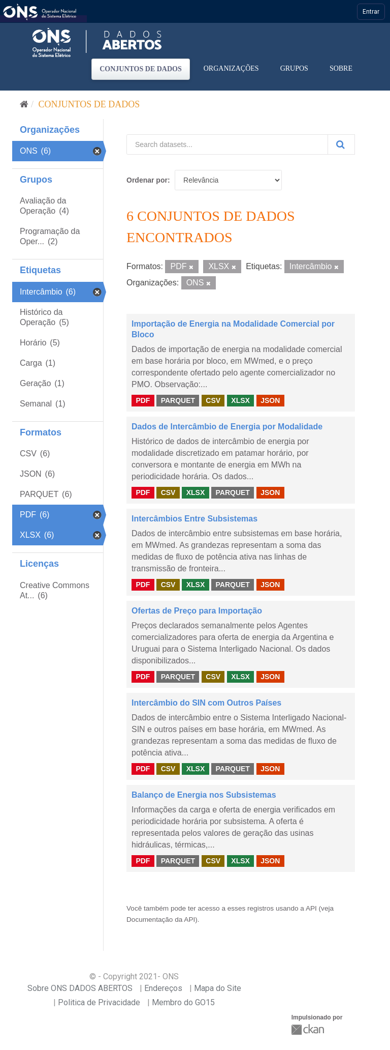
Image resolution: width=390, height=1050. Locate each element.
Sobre (341, 68)
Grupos (294, 68)
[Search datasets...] (227, 144)
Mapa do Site (217, 988)
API (311, 908)
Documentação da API (160, 919)
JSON (270, 400)
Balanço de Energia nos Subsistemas (204, 795)
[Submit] (341, 144)
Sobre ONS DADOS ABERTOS (80, 988)
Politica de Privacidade (99, 1002)
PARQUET (178, 400)
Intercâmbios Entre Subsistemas (194, 518)
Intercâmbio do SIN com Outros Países (206, 702)
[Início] (24, 104)
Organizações (231, 68)
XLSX (240, 400)
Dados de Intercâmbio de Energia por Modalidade (227, 426)
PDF (143, 400)
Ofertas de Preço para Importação (197, 610)
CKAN (308, 1029)
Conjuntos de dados (141, 69)
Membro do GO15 (183, 1002)
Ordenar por (147, 180)
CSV (213, 400)
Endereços (163, 988)
